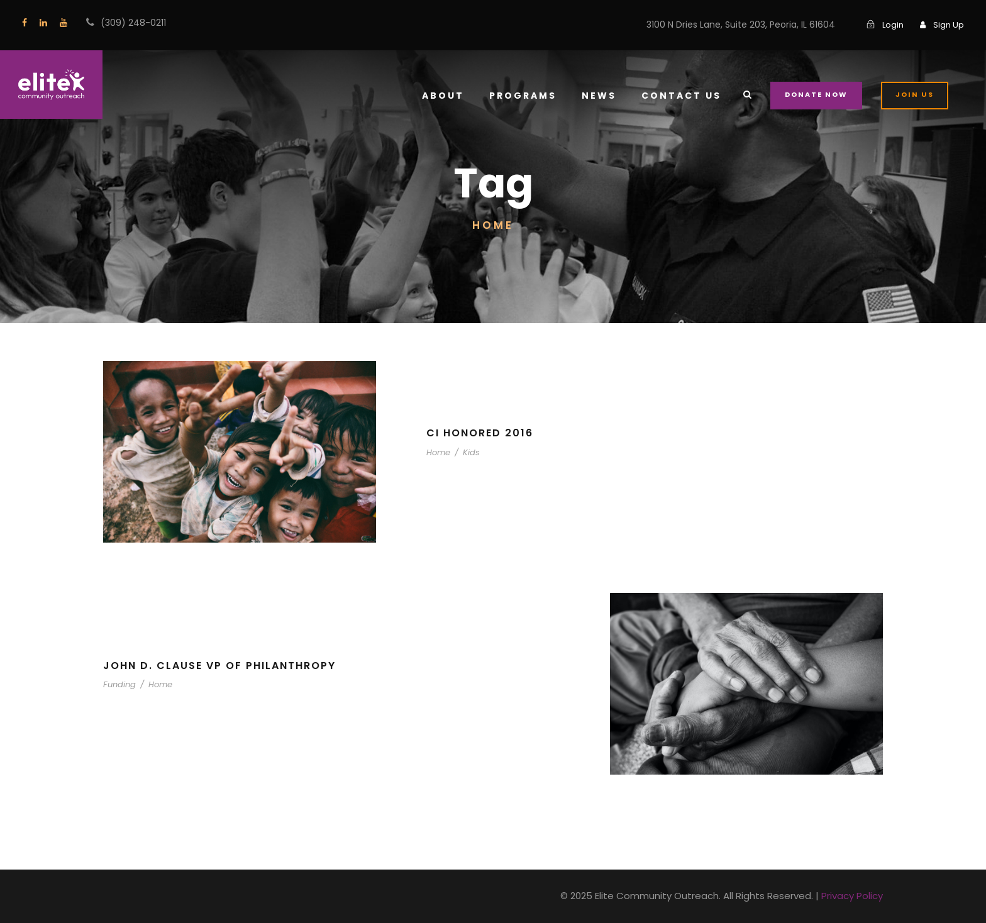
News (608, 96)
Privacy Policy (853, 895)
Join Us (915, 94)
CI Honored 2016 (480, 433)
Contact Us (688, 96)
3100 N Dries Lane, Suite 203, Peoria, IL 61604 (745, 24)
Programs (532, 96)
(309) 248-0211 (131, 23)
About (453, 96)
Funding (118, 684)
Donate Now (819, 94)
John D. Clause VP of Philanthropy (224, 665)
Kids (467, 452)
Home (437, 452)
